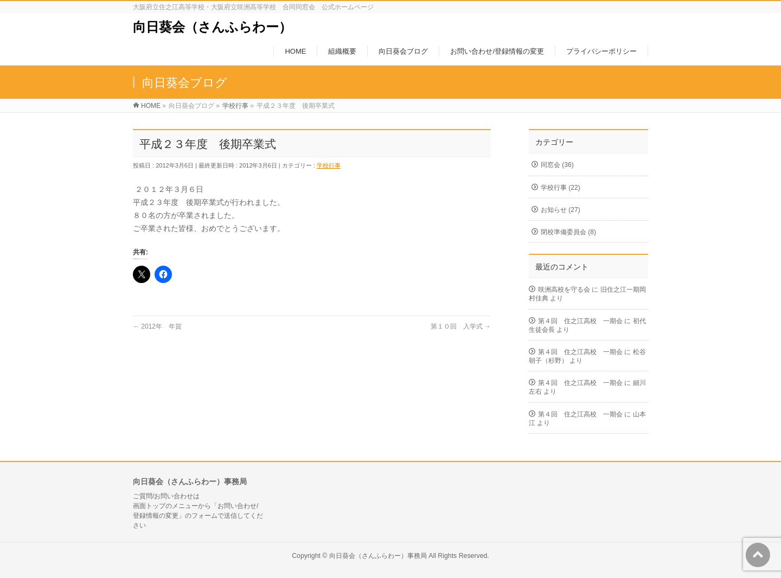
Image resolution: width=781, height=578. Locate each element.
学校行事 (329, 165)
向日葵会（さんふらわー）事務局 (378, 556)
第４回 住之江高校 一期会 (580, 321)
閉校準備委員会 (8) (568, 232)
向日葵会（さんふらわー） (212, 27)
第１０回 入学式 (461, 326)
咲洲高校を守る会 (564, 289)
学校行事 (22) (560, 187)
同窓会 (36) (557, 165)
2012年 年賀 (157, 326)
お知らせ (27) (560, 210)
